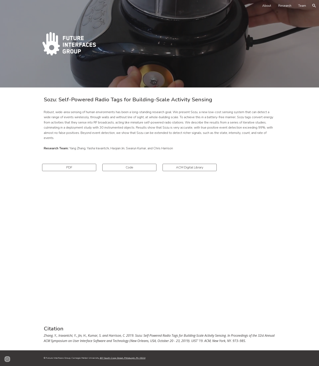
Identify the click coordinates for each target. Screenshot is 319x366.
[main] (159, 99)
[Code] (129, 167)
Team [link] (302, 5)
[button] (314, 6)
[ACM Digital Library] (189, 167)
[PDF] (69, 167)
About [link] (266, 5)
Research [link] (284, 5)
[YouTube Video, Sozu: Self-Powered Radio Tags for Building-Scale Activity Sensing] (159, 247)
